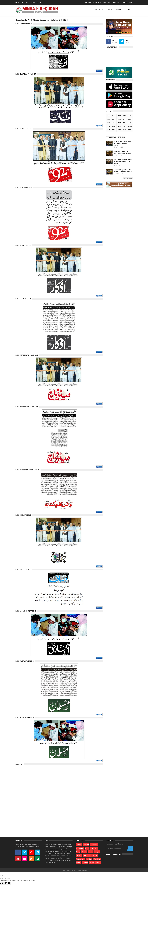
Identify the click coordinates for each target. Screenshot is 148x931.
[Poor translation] (7, 883)
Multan (95, 855)
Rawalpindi (97, 859)
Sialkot (78, 862)
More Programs (127, 178)
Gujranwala (79, 848)
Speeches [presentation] (121, 137)
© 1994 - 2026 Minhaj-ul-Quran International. (74, 870)
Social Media (106, 2)
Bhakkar (78, 844)
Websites (88, 2)
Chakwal (86, 844)
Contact (129, 9)
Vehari (92, 862)
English (33, 2)
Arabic (26, 2)
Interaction (116, 2)
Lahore (91, 852)
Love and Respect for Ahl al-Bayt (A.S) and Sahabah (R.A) (123, 171)
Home (95, 9)
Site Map (124, 2)
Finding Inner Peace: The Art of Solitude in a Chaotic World (123, 143)
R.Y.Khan (89, 859)
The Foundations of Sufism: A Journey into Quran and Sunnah (123, 161)
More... (98, 862)
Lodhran (78, 855)
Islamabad (94, 848)
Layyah (97, 852)
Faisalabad (94, 844)
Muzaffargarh (80, 859)
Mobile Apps (97, 2)
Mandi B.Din (87, 855)
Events (109, 9)
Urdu (40, 2)
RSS (130, 2)
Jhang (78, 852)
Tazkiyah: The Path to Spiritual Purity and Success (123, 152)
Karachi (84, 852)
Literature (119, 9)
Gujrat (87, 848)
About (101, 9)
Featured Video (112, 47)
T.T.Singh (85, 862)
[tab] (112, 137)
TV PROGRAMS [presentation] (111, 137)
